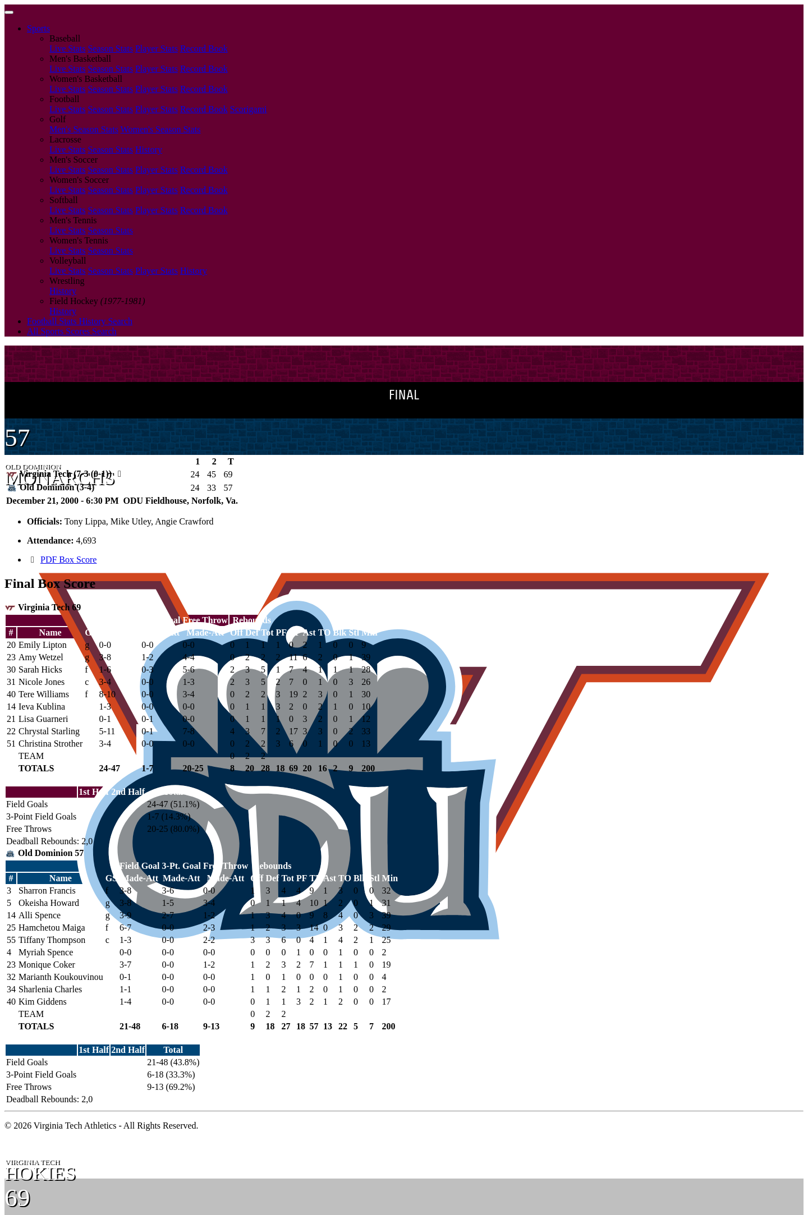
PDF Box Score (68, 559)
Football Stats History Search (79, 321)
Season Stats (110, 48)
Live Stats (67, 48)
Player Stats (156, 48)
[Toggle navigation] (8, 12)
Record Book (204, 48)
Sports (38, 28)
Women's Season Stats (161, 129)
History (148, 149)
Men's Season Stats (83, 129)
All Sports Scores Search (72, 331)
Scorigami (248, 109)
